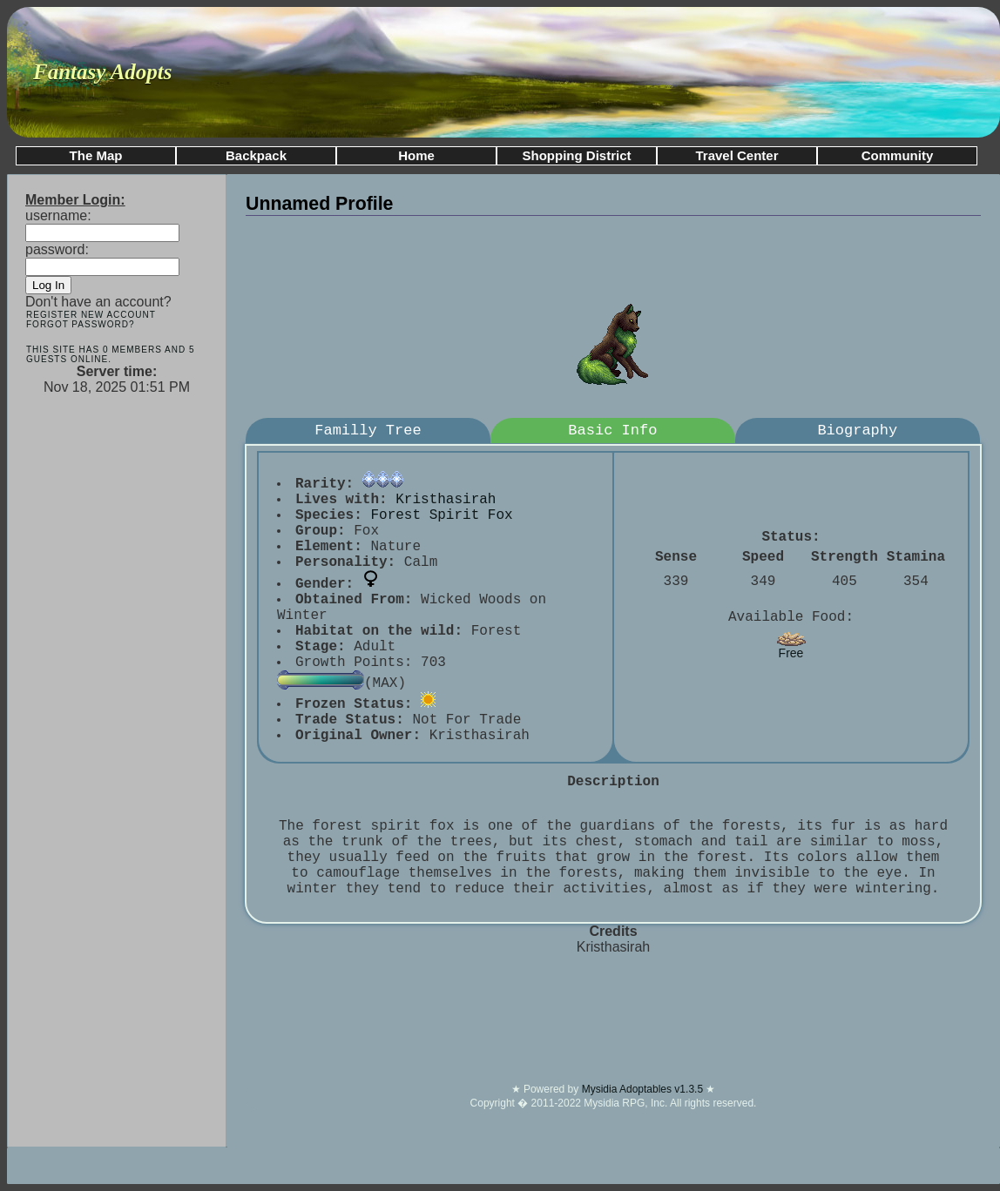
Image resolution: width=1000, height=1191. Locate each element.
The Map (96, 155)
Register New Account (91, 315)
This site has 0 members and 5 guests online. (110, 354)
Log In (48, 285)
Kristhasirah (445, 500)
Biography (857, 430)
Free (791, 647)
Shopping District (577, 155)
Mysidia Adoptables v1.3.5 (644, 1089)
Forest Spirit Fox (441, 515)
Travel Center (736, 155)
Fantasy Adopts (102, 72)
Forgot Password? (80, 324)
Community (897, 155)
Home (416, 155)
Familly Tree (367, 430)
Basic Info (612, 430)
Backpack (256, 155)
